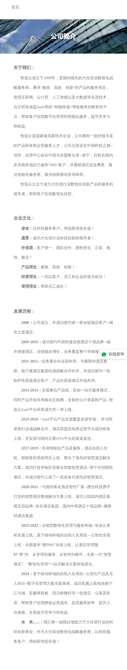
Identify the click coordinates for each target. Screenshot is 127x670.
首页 (15, 7)
